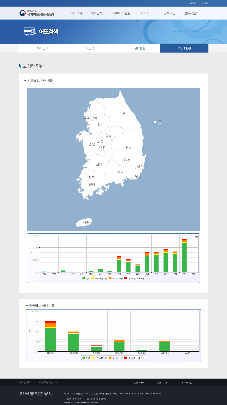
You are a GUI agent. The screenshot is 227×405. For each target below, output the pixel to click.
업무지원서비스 (194, 13)
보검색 (89, 48)
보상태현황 (184, 48)
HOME (193, 3)
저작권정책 (25, 382)
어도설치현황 (137, 48)
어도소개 (76, 13)
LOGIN (205, 3)
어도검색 (97, 13)
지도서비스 (148, 13)
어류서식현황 (122, 13)
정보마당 (169, 13)
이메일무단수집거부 (47, 382)
